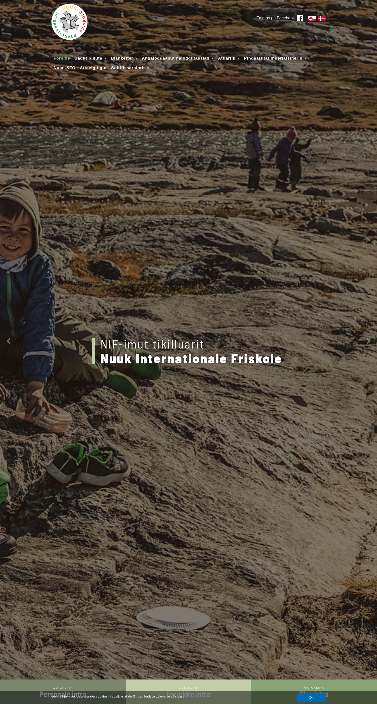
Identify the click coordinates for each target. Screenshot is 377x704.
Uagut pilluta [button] (90, 58)
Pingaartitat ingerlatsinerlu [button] (275, 58)
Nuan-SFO (64, 68)
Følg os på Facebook (275, 18)
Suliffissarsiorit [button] (130, 68)
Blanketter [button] (124, 58)
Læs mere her (195, 696)
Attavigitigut (93, 68)
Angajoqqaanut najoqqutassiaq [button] (178, 58)
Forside (62, 58)
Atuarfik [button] (229, 58)
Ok (311, 697)
